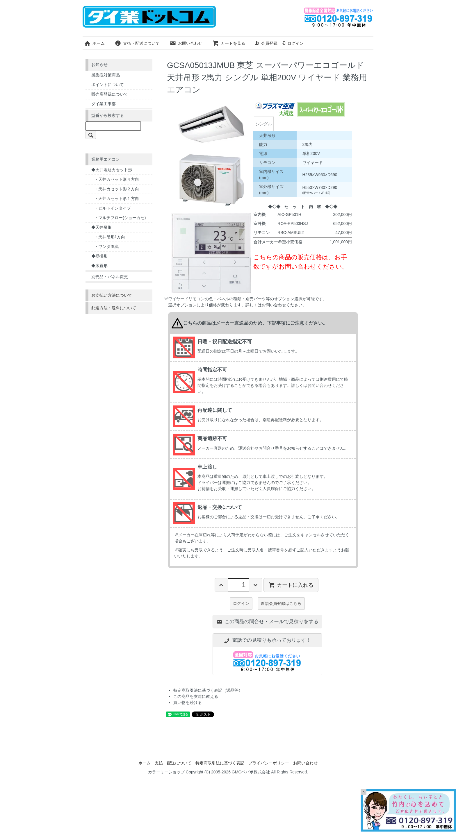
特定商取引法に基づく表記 (219, 763)
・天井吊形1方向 (109, 237)
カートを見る (228, 43)
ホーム (94, 43)
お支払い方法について (111, 295)
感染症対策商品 (105, 75)
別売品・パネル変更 (109, 276)
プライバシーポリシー (268, 763)
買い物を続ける (187, 702)
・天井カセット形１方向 (116, 198)
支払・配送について (137, 43)
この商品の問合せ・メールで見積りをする (267, 621)
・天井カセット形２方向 (116, 189)
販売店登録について (109, 94)
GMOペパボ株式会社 (251, 772)
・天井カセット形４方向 (116, 179)
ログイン (292, 43)
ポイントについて (107, 84)
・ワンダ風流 (106, 246)
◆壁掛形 (99, 256)
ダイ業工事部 (103, 103)
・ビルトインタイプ (112, 208)
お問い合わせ (186, 43)
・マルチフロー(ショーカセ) (120, 217)
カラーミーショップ (166, 772)
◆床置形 (99, 265)
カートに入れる (291, 584)
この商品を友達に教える (195, 696)
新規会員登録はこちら (281, 603)
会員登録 (266, 43)
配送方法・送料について (113, 307)
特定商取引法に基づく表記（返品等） (208, 690)
